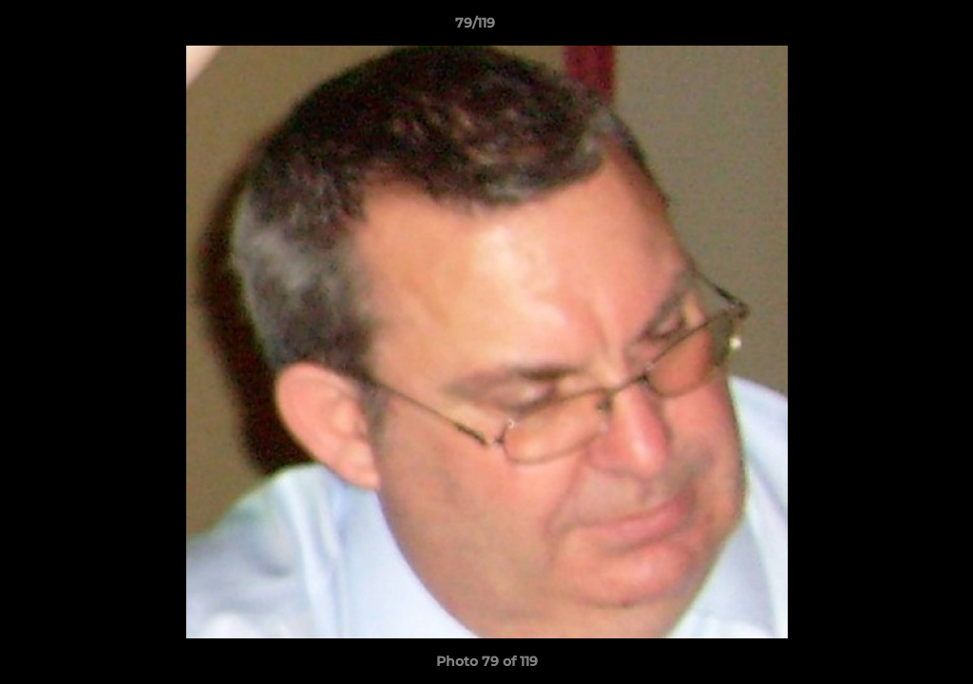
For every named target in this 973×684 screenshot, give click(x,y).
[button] (893, 27)
